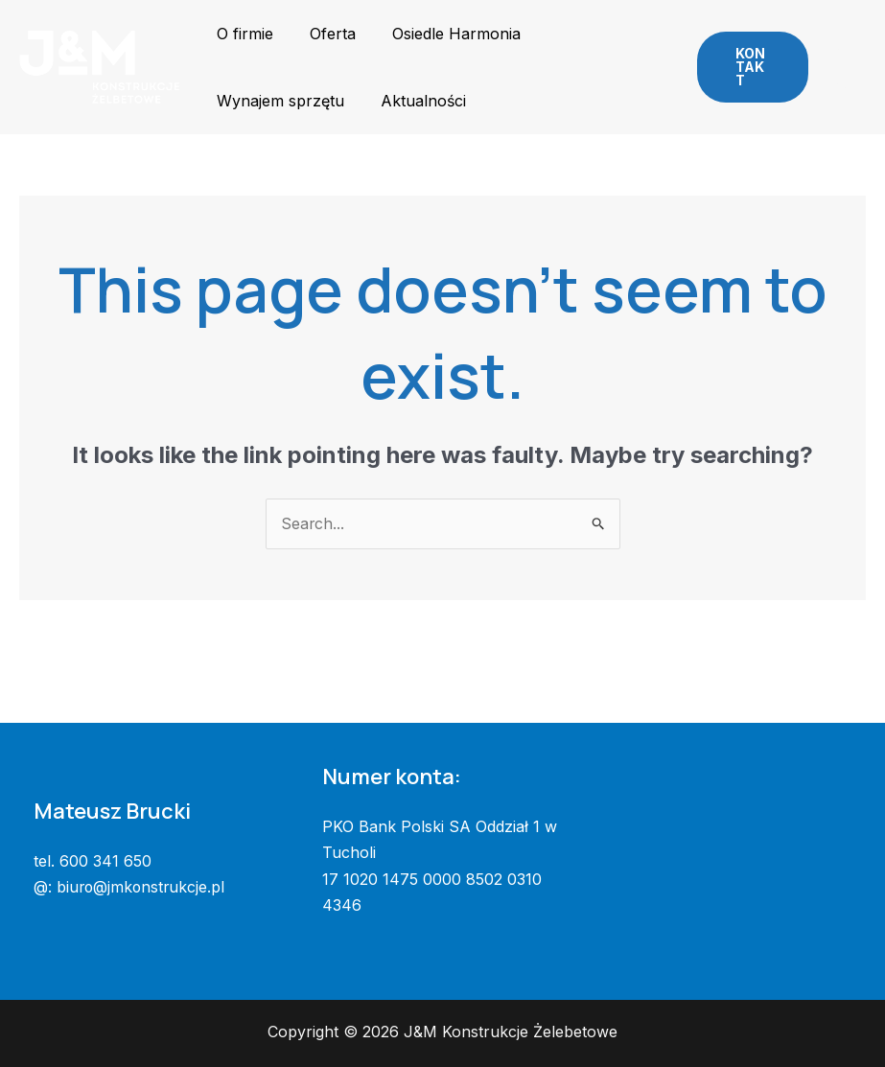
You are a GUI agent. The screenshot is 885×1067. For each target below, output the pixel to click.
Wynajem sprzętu (277, 100)
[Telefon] (841, 81)
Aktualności (414, 100)
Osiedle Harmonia (442, 33)
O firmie (242, 33)
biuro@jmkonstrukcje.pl (142, 886)
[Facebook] (836, 54)
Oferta (324, 33)
